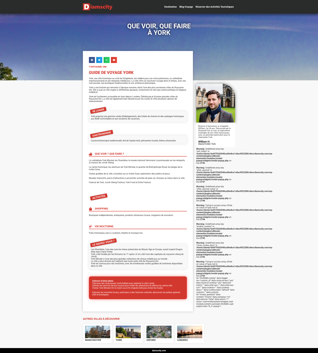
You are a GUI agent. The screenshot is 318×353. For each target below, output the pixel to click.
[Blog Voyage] (186, 7)
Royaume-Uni (99, 67)
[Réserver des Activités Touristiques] (214, 7)
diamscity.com (159, 350)
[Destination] (170, 7)
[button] (92, 60)
